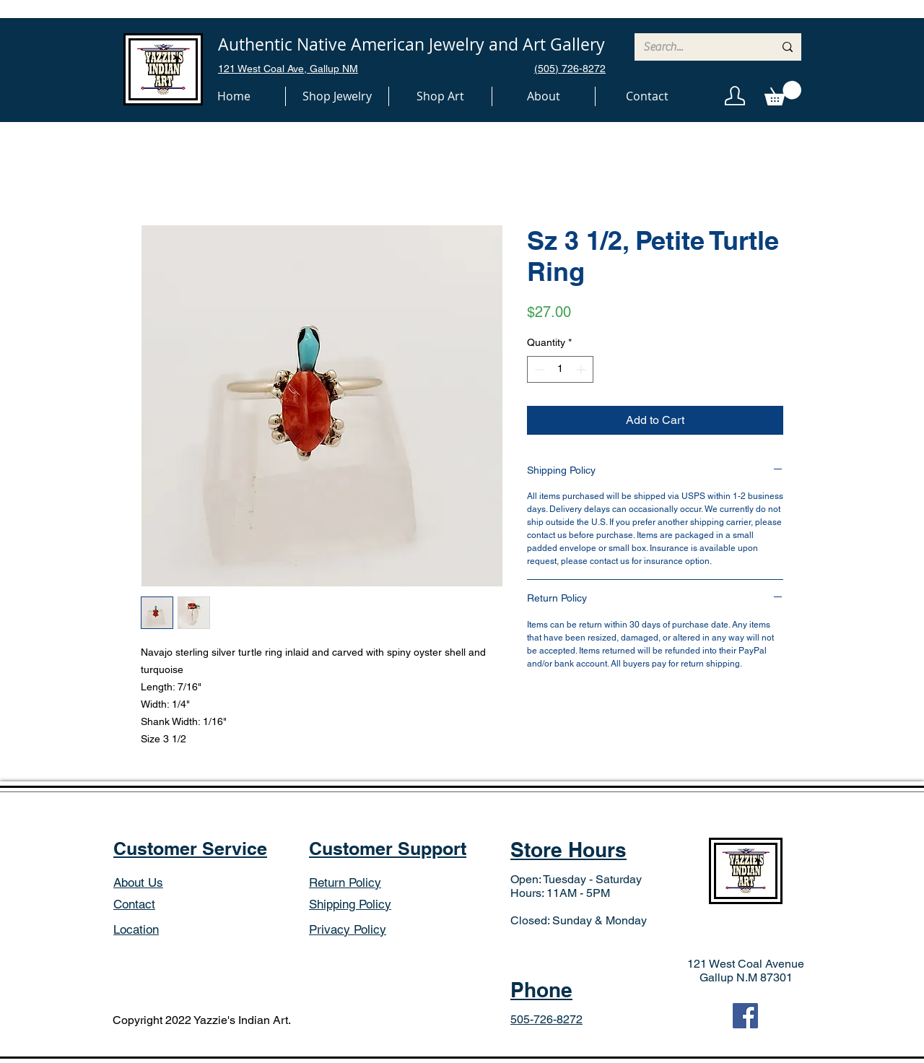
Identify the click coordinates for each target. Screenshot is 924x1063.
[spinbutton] (560, 369)
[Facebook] (745, 1015)
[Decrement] (538, 369)
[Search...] (697, 47)
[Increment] (582, 369)
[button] (337, 96)
